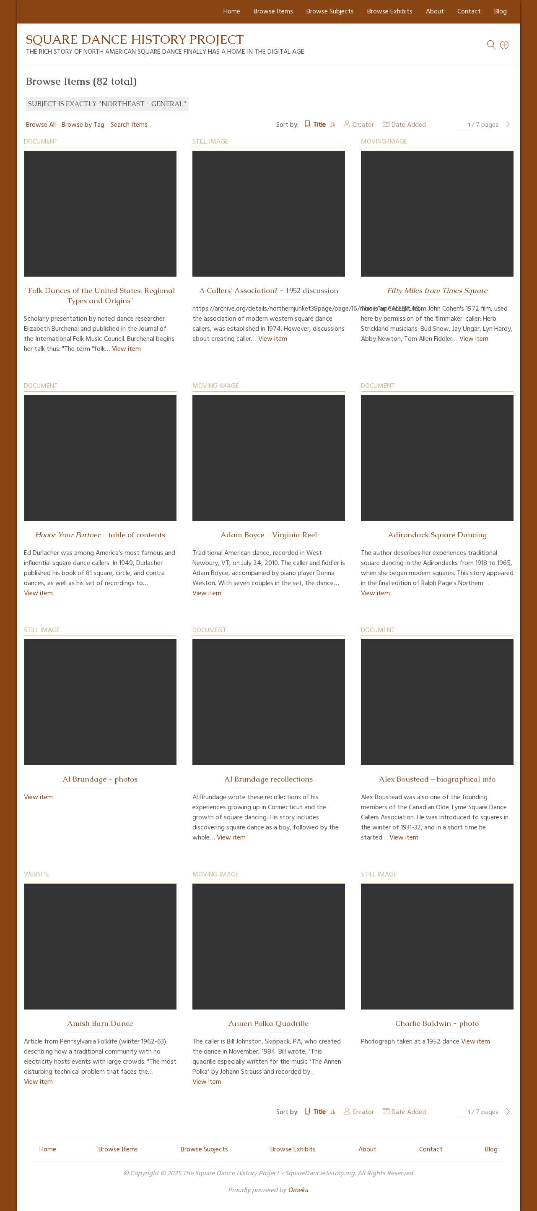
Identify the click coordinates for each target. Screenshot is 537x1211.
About (435, 11)
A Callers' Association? (238, 290)
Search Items (129, 125)
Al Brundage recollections (268, 779)
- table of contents (100, 534)
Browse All (41, 125)
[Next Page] (508, 125)
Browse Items (273, 11)
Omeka (298, 1190)
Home (231, 11)
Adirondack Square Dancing (437, 534)
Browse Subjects (330, 11)
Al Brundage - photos (99, 779)
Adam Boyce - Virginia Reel (269, 534)
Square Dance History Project (135, 39)
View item (126, 349)
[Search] (504, 45)
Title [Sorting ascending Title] (320, 125)
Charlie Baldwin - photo (437, 1023)
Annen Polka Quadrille (268, 1023)
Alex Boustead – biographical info (437, 779)
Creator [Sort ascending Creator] (363, 125)
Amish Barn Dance (100, 1023)
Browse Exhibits (389, 11)
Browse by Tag (83, 125)
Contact (469, 11)
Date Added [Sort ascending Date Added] (409, 125)
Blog (500, 11)
